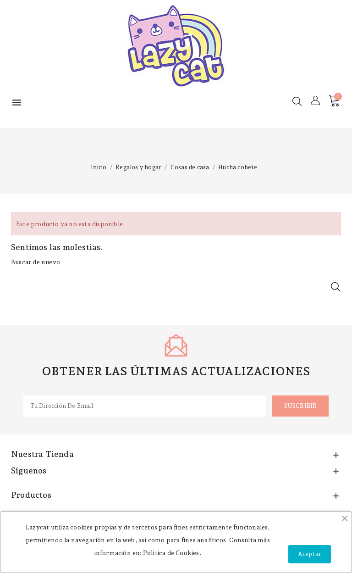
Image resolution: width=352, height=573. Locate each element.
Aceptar (309, 554)
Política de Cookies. (172, 552)
